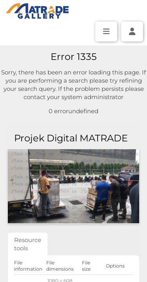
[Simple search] (73, 55)
